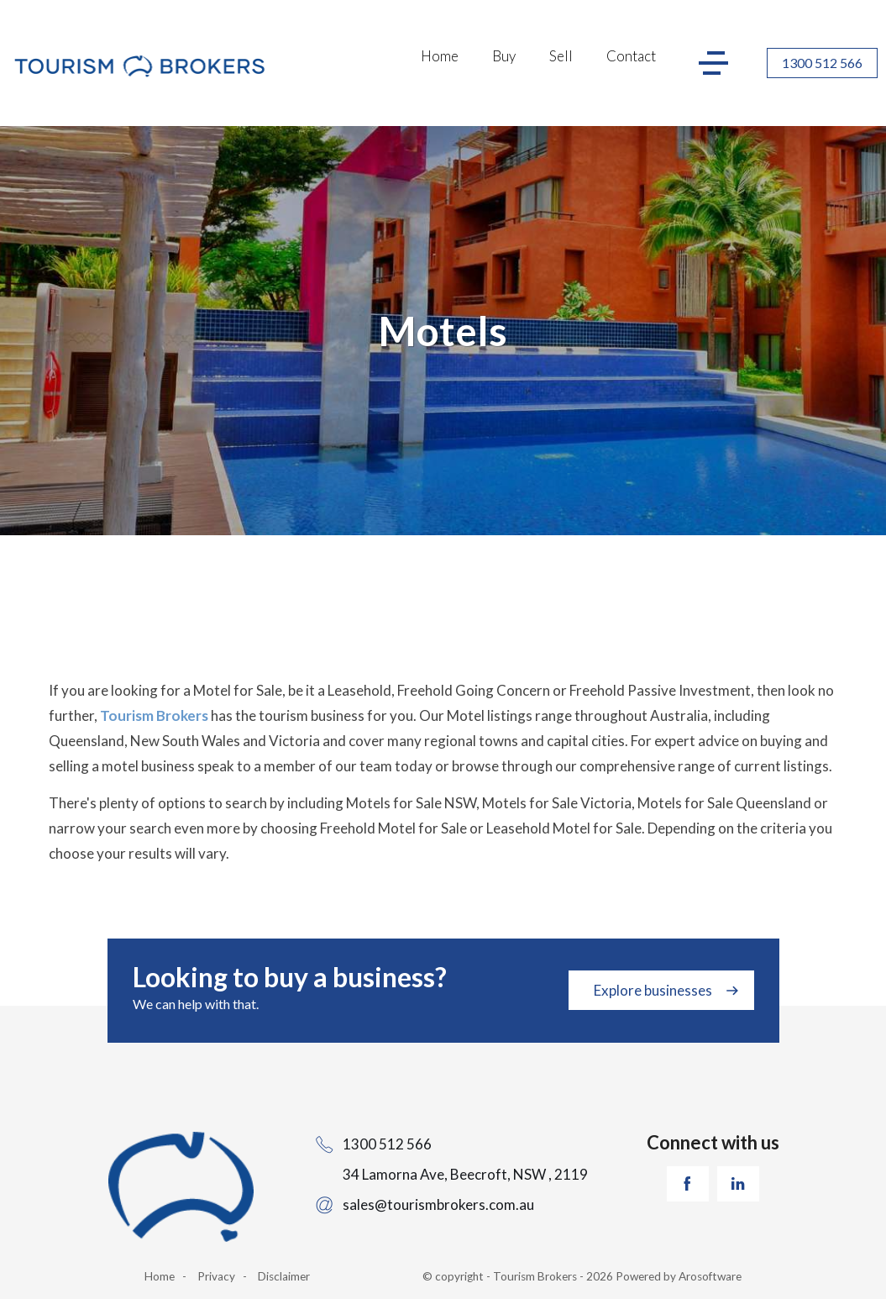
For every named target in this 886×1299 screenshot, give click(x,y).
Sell (561, 56)
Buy (504, 56)
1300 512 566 (822, 63)
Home (440, 56)
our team (363, 766)
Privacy (216, 1276)
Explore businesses (653, 990)
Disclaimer (284, 1276)
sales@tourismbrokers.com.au (438, 1204)
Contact (631, 56)
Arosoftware (710, 1276)
